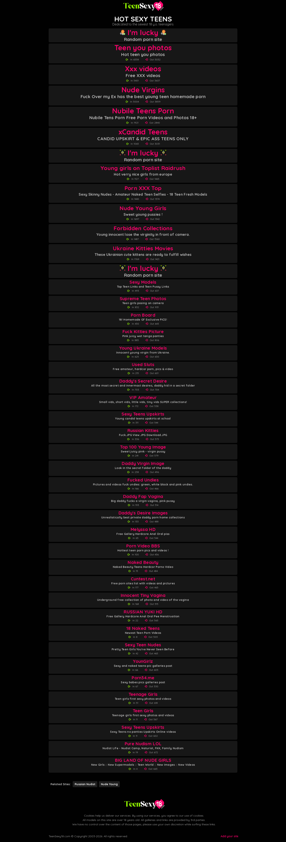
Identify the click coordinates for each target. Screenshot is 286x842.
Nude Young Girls (143, 208)
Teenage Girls (143, 694)
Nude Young (109, 784)
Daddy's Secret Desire (143, 381)
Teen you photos (143, 48)
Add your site (229, 836)
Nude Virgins (143, 90)
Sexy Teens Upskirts (143, 414)
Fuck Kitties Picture (143, 331)
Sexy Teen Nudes (143, 645)
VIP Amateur (143, 397)
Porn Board (143, 315)
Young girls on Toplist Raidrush (143, 167)
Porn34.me (143, 678)
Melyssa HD (143, 529)
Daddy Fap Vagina (143, 496)
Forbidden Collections (143, 228)
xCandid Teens (143, 132)
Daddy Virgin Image (143, 463)
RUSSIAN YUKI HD (143, 612)
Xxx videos (143, 69)
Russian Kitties (142, 430)
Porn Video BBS (143, 546)
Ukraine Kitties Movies (143, 248)
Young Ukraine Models (143, 348)
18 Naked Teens (143, 628)
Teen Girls (143, 710)
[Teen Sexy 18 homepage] (143, 6)
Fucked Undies (143, 480)
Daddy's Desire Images (143, 513)
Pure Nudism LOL (143, 743)
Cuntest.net (143, 579)
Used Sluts (143, 364)
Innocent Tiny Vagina (143, 595)
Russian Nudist (85, 784)
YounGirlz (143, 661)
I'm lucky (143, 33)
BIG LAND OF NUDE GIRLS (143, 760)
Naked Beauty (143, 562)
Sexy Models (142, 282)
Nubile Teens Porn (143, 111)
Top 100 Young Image (143, 447)
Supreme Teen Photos (143, 298)
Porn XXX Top (143, 188)
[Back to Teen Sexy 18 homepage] (144, 804)
